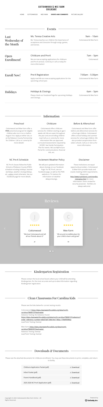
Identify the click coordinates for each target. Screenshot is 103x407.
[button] (74, 367)
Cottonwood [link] (32, 14)
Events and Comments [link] (59, 14)
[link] (51, 10)
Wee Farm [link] (44, 14)
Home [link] (22, 14)
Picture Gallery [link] (77, 14)
